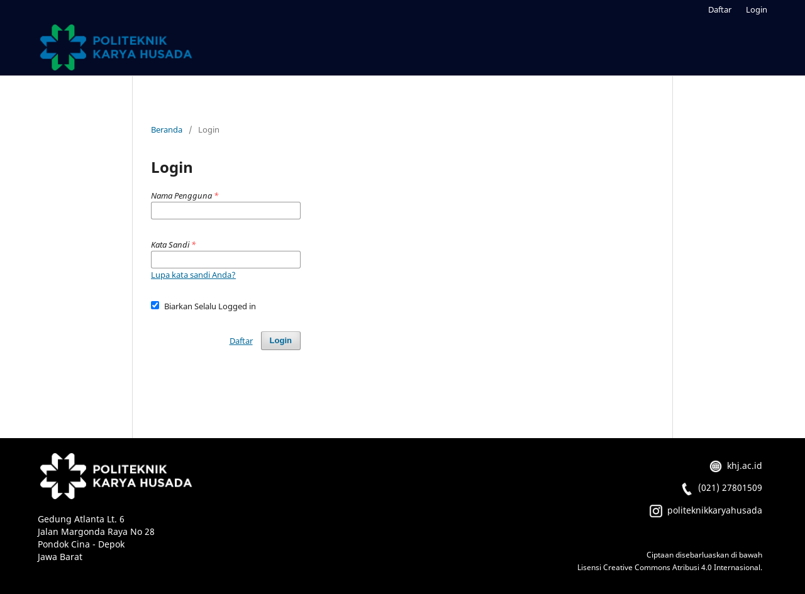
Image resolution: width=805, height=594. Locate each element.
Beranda (166, 129)
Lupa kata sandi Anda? (193, 274)
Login (756, 9)
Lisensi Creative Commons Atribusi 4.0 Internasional (668, 567)
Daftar (719, 9)
